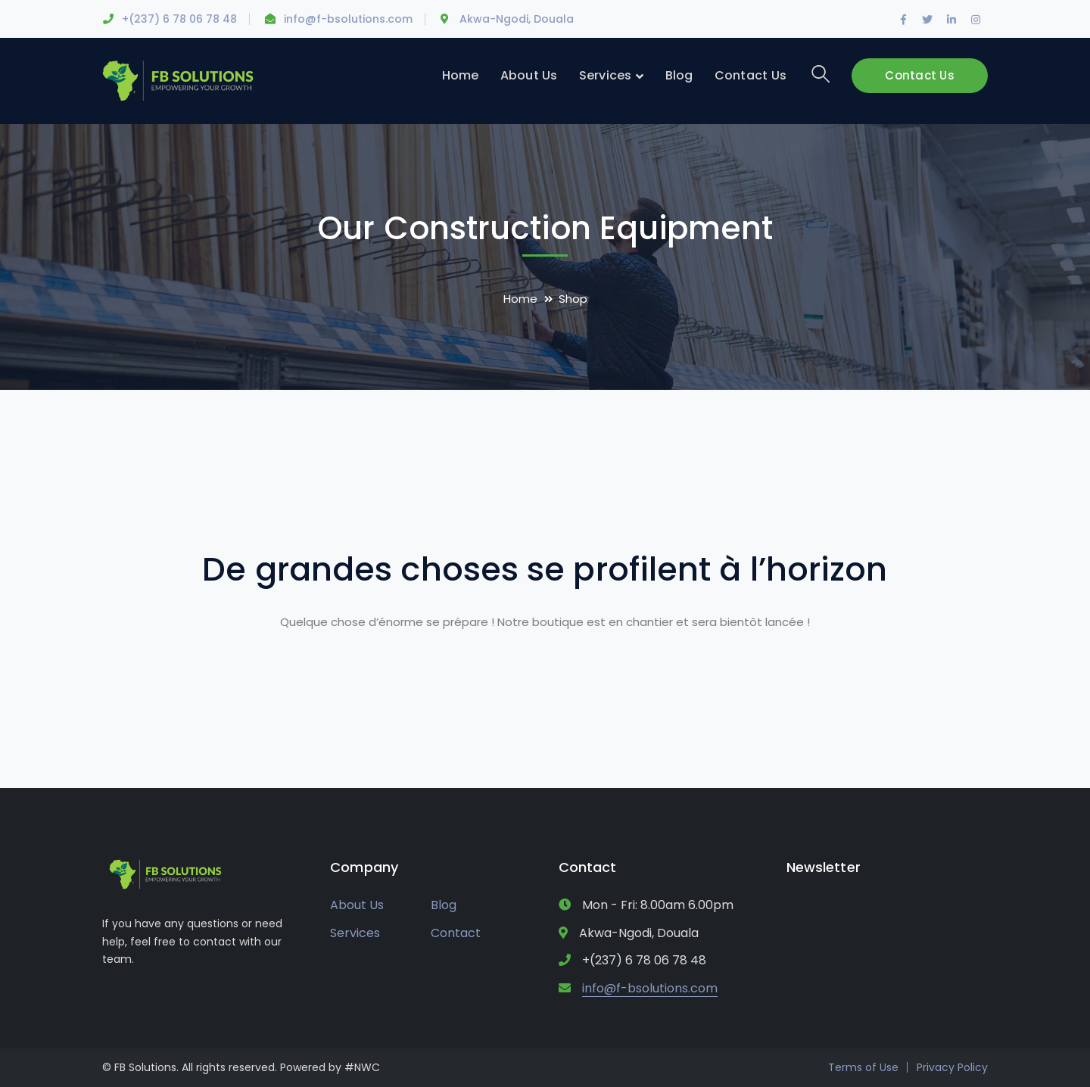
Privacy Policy (952, 1067)
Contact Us (920, 75)
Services (355, 933)
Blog (443, 905)
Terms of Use (863, 1067)
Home (520, 299)
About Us (357, 905)
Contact (456, 933)
